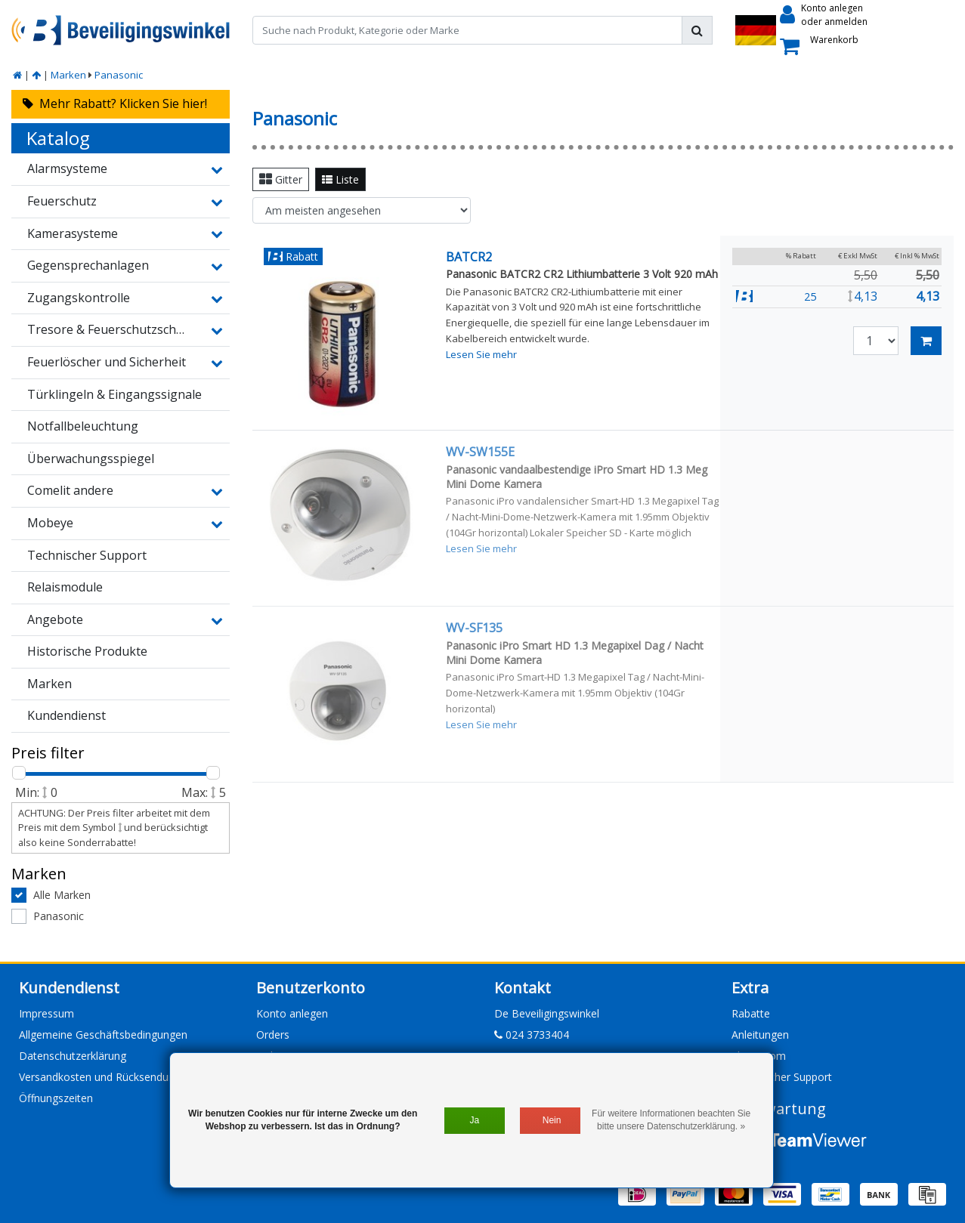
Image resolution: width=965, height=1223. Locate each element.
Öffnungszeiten (56, 1098)
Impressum (46, 1013)
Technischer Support (781, 1077)
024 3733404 (531, 1034)
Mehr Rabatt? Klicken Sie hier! (115, 103)
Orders (272, 1034)
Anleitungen (760, 1034)
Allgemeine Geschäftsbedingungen (103, 1034)
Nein (552, 1120)
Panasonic (118, 75)
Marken (68, 75)
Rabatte (750, 1013)
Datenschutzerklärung (72, 1056)
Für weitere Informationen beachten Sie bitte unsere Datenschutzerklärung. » (671, 1120)
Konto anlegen (292, 1013)
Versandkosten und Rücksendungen (106, 1077)
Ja (474, 1120)
